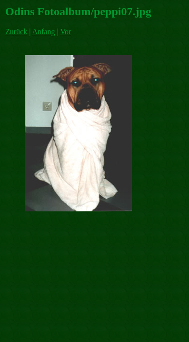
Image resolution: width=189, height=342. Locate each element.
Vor (65, 32)
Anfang (43, 32)
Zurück (16, 32)
